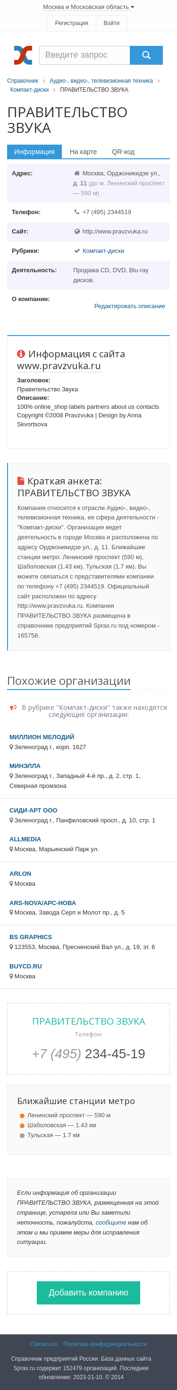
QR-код (123, 151)
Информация (34, 151)
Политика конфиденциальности (105, 1344)
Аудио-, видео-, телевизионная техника (101, 81)
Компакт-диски (29, 89)
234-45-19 (88, 1053)
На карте (83, 151)
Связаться (44, 1344)
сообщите (111, 1222)
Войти (112, 23)
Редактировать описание (129, 306)
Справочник (22, 81)
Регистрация (71, 23)
